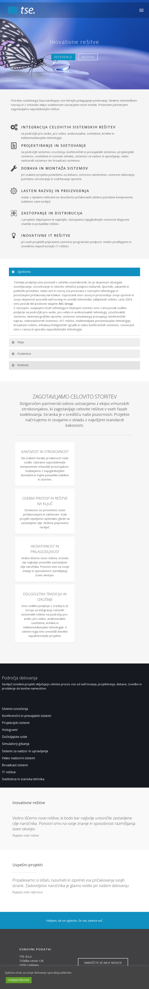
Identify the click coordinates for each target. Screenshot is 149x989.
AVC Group (66, 304)
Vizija (17, 342)
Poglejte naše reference (27, 892)
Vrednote (20, 365)
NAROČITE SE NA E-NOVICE (103, 963)
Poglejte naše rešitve (25, 835)
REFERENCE (63, 57)
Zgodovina (21, 271)
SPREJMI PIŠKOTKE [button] (18, 980)
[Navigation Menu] (141, 10)
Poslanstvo (21, 353)
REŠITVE (88, 57)
